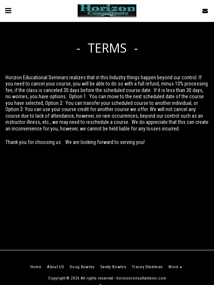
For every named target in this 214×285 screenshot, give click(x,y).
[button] (8, 11)
